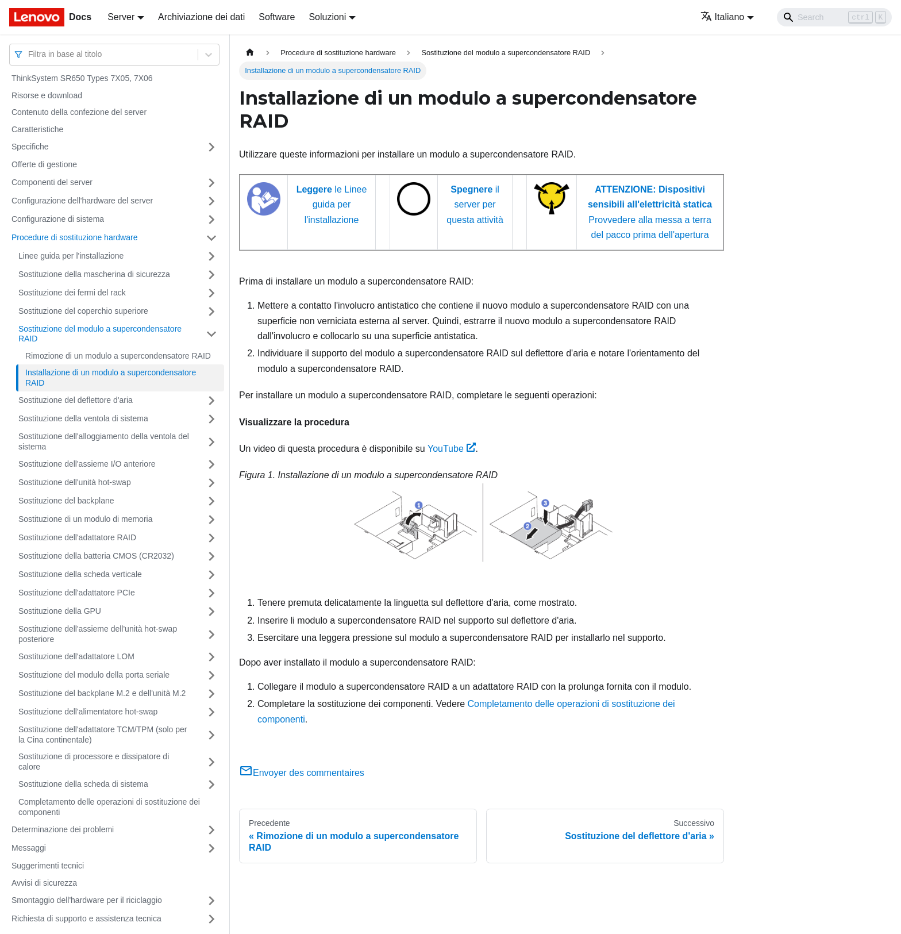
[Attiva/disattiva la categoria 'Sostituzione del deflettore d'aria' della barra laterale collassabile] (211, 400)
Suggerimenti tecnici (47, 865)
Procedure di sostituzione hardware (74, 237)
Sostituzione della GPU (59, 611)
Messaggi (28, 847)
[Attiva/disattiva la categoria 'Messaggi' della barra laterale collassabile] (211, 848)
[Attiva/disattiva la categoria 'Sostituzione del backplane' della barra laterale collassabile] (211, 501)
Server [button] (120, 17)
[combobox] (29, 54)
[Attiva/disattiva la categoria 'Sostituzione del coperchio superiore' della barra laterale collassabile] (211, 311)
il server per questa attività (474, 205)
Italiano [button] (722, 17)
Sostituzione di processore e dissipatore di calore (93, 761)
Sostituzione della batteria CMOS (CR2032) (96, 555)
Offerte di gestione (44, 164)
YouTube (452, 448)
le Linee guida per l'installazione (332, 205)
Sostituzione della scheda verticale (80, 574)
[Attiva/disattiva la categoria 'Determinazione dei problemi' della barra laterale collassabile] (211, 830)
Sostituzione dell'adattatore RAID (77, 537)
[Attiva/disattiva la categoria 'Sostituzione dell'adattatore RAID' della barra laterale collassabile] (211, 538)
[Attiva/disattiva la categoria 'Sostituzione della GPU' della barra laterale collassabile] (211, 611)
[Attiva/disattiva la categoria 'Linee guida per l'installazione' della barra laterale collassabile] (211, 256)
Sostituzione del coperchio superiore (83, 311)
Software (277, 17)
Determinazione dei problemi (62, 829)
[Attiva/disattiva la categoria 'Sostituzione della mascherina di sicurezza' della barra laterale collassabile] (211, 275)
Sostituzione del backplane (66, 500)
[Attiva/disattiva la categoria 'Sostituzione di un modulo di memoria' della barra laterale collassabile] (211, 519)
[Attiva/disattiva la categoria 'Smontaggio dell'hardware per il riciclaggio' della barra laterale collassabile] (211, 900)
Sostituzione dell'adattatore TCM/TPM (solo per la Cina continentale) (102, 734)
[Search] (834, 17)
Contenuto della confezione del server (79, 112)
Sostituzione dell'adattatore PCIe (76, 592)
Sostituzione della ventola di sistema (83, 418)
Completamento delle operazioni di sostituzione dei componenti (109, 807)
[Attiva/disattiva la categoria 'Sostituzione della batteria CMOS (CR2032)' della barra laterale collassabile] (211, 556)
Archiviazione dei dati (201, 17)
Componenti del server (52, 182)
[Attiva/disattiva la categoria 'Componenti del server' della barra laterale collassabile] (211, 183)
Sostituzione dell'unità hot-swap (74, 482)
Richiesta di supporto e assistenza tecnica (86, 918)
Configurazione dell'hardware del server (82, 200)
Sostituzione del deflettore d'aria (75, 400)
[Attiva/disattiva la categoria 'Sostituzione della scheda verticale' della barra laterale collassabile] (211, 575)
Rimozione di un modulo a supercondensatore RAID (118, 355)
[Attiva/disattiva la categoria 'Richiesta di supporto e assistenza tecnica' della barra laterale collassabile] (211, 919)
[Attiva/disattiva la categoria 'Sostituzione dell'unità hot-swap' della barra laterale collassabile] (211, 483)
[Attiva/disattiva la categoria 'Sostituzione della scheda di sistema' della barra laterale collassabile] (211, 784)
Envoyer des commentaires (301, 773)
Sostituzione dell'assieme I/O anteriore (86, 463)
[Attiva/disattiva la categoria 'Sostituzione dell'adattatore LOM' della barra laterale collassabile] (211, 657)
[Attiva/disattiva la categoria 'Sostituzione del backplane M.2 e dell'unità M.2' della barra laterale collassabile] (211, 694)
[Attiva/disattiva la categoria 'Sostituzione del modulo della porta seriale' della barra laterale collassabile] (211, 675)
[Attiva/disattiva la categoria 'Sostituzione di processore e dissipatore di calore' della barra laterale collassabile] (211, 761)
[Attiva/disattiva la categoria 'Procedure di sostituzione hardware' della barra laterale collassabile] (211, 238)
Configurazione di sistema (57, 219)
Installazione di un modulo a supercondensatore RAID (110, 377)
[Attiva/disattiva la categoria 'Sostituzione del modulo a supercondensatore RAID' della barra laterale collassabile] (211, 334)
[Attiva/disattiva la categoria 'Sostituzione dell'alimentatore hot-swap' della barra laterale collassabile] (211, 712)
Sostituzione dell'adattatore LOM (76, 656)
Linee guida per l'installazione (71, 255)
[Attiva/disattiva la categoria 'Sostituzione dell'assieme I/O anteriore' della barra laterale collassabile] (211, 464)
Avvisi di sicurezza (44, 882)
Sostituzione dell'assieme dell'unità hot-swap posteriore (97, 634)
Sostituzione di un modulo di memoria (85, 519)
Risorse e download (46, 95)
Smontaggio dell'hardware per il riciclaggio (86, 900)
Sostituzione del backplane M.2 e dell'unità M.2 (102, 693)
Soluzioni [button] (327, 17)
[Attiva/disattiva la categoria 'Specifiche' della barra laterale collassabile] (211, 147)
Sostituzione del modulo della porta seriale (94, 674)
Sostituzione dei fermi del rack (72, 292)
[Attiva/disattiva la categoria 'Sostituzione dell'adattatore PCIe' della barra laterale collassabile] (211, 593)
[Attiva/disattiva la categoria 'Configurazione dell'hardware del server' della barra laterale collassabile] (211, 201)
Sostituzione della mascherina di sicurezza (94, 274)
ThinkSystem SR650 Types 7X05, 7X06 (82, 78)
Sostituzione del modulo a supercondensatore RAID (100, 334)
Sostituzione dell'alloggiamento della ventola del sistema (103, 441)
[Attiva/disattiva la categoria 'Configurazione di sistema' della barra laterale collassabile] (211, 219)
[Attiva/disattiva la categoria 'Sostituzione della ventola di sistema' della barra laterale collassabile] (211, 419)
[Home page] (250, 53)
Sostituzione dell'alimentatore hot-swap (87, 711)
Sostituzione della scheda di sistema (83, 784)
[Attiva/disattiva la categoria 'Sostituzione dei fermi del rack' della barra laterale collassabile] (211, 293)
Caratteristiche (37, 129)
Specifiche (30, 146)
